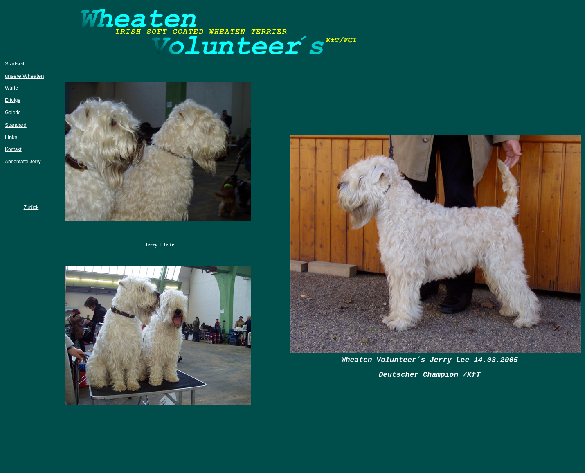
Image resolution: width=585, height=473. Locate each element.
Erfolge (12, 100)
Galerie (13, 112)
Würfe (11, 88)
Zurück (31, 207)
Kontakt (13, 149)
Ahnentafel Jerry (22, 161)
